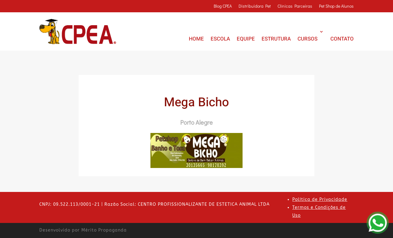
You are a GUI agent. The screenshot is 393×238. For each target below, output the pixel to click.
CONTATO (342, 39)
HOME (196, 39)
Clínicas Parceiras (295, 6)
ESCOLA (220, 39)
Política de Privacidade (319, 199)
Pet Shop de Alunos (336, 6)
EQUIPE (246, 39)
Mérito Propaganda (104, 230)
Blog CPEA (223, 6)
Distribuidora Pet (255, 6)
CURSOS (307, 39)
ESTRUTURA (276, 39)
